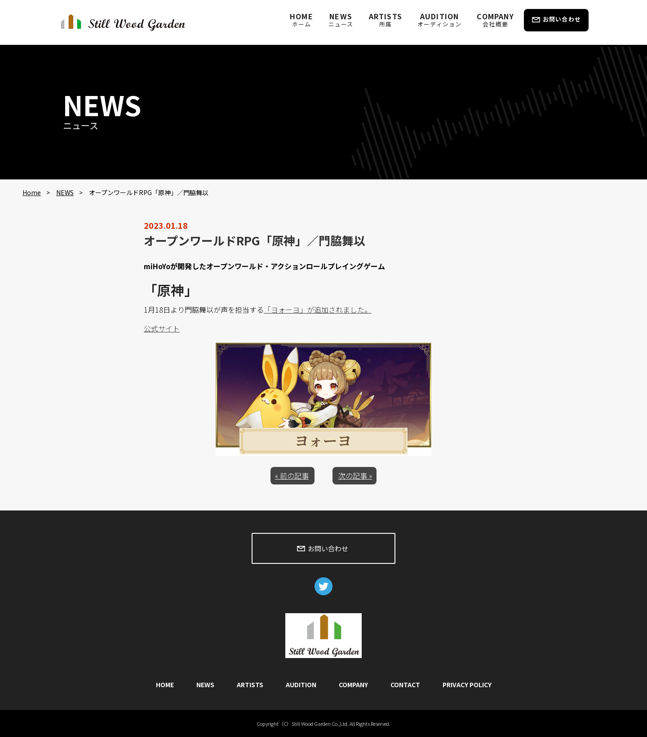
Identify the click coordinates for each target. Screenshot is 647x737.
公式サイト (162, 328)
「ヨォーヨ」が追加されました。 (318, 309)
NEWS (341, 19)
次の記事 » (355, 475)
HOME (301, 19)
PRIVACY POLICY (467, 684)
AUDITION (439, 19)
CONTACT (405, 684)
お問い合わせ (562, 19)
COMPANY (495, 19)
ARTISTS (385, 19)
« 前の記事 (292, 475)
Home (31, 192)
